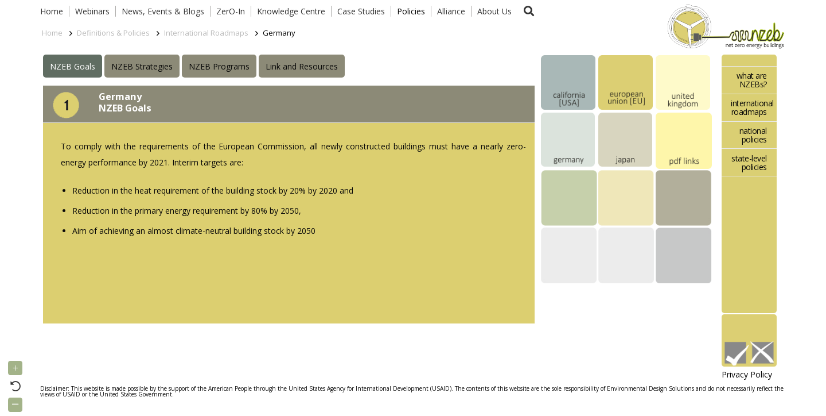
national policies (753, 135)
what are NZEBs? (752, 80)
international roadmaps (752, 107)
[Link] (723, 26)
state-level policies (749, 162)
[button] (528, 11)
